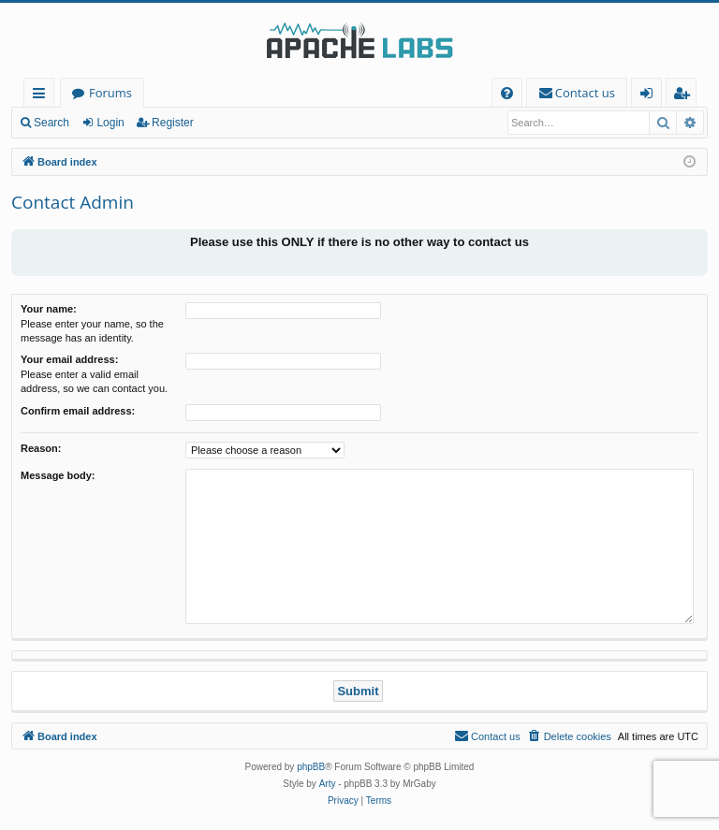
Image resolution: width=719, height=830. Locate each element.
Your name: (49, 308)
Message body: (58, 475)
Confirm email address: (78, 410)
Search (51, 122)
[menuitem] (506, 93)
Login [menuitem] (650, 96)
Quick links (42, 96)
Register (173, 122)
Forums (110, 92)
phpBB (311, 767)
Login (110, 122)
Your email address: (69, 359)
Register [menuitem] (685, 96)
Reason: (41, 448)
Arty (327, 784)
